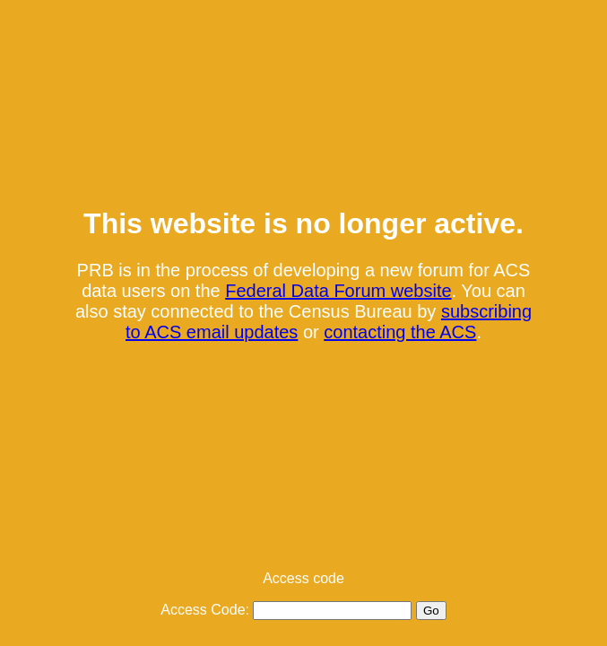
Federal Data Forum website (338, 291)
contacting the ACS (400, 332)
